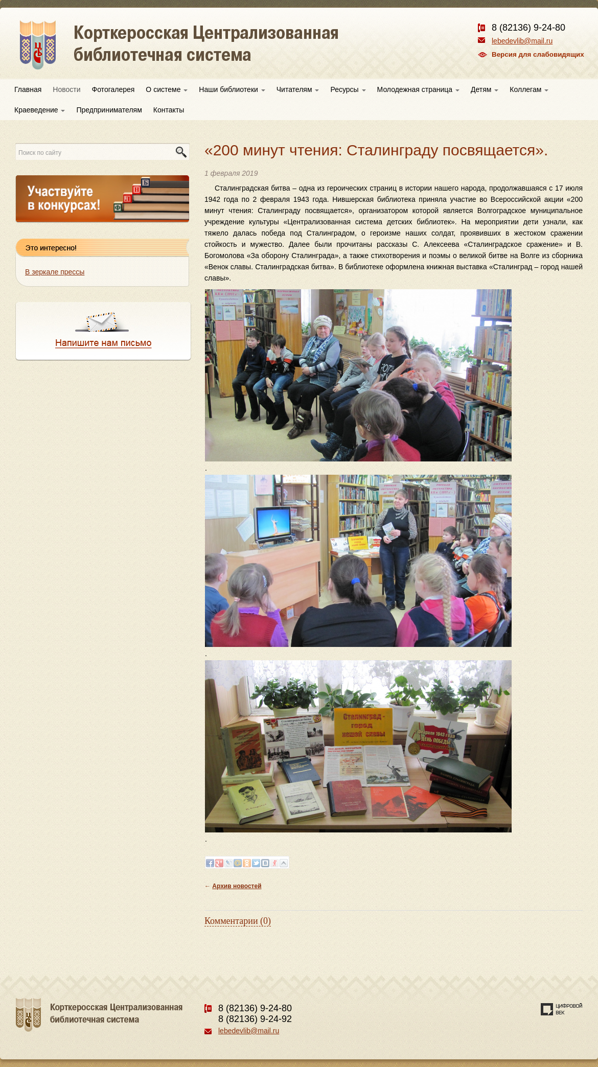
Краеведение (39, 110)
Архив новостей (236, 886)
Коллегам (529, 89)
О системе (167, 89)
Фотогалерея (113, 89)
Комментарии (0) (237, 921)
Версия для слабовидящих (538, 54)
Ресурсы (347, 89)
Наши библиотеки (232, 89)
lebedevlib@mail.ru (522, 41)
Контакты (168, 110)
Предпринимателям (109, 110)
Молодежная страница (418, 89)
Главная (27, 89)
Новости (66, 89)
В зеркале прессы (54, 272)
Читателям (298, 89)
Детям (484, 89)
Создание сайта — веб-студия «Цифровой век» (562, 1009)
